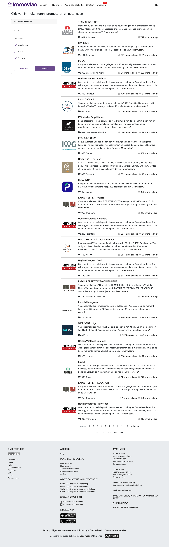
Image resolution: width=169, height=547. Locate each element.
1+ (97, 432)
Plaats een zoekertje (74, 5)
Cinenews (12, 470)
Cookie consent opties (115, 530)
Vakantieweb (13, 460)
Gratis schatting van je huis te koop (74, 484)
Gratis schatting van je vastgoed (79, 479)
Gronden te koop (119, 459)
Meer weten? (111, 32)
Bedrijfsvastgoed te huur (122, 474)
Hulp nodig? (82, 530)
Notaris (20, 51)
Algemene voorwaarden (63, 530)
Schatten (90, 5)
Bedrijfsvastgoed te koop (123, 461)
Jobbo (10, 475)
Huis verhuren (66, 466)
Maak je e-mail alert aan (122, 490)
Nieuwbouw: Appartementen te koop (127, 485)
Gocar (10, 462)
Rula (10, 465)
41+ (121, 432)
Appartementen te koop (122, 456)
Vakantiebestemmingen (125, 507)
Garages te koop (119, 464)
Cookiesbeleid (97, 530)
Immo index (119, 449)
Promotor (21, 58)
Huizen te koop (119, 453)
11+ (103, 432)
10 (127, 426)
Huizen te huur (118, 469)
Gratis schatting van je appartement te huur (77, 492)
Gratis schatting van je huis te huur (74, 486)
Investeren (101, 5)
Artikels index (120, 503)
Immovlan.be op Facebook (72, 501)
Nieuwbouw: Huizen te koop (124, 482)
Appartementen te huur (122, 472)
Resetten (24, 68)
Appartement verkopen (69, 469)
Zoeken (44, 68)
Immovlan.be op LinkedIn (71, 504)
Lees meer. (85, 536)
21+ (109, 432)
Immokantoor (23, 45)
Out (9, 473)
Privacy (47, 530)
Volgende (135, 426)
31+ (115, 432)
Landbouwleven (14, 467)
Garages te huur (119, 477)
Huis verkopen (66, 463)
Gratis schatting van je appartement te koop (77, 489)
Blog (62, 453)
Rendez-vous (13, 478)
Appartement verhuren (69, 471)
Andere (63, 474)
